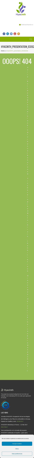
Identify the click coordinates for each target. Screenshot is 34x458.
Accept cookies (17, 443)
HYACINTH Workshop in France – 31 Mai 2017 (14, 424)
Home (2, 51)
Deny (17, 448)
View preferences (17, 453)
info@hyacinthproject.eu (27, 24)
